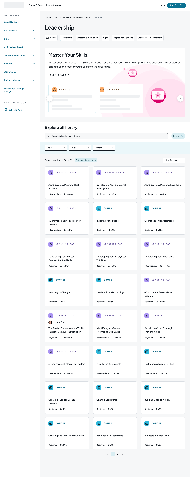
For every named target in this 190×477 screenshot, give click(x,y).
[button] (36, 5)
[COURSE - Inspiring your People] (115, 218)
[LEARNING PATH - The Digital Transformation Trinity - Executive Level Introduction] (67, 326)
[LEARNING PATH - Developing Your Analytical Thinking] (115, 254)
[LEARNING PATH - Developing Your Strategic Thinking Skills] (163, 326)
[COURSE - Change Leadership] (115, 397)
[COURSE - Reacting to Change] (67, 290)
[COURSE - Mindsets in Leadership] (163, 433)
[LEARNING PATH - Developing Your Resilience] (163, 254)
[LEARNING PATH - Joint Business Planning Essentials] (163, 182)
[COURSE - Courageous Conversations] (163, 218)
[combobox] (56, 148)
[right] (180, 98)
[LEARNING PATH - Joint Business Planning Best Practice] (67, 182)
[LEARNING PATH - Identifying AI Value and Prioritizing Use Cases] (115, 326)
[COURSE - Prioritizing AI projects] (115, 362)
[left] (49, 98)
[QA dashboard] (14, 5)
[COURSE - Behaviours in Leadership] (115, 433)
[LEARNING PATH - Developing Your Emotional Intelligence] (115, 182)
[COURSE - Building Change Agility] (163, 397)
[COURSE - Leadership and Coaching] (115, 290)
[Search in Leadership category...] (109, 136)
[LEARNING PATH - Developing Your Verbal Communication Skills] (67, 254)
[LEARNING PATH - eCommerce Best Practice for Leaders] (67, 218)
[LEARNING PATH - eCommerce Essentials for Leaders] (163, 290)
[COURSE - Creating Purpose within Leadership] (67, 397)
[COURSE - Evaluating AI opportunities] (163, 362)
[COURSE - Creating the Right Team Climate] (67, 433)
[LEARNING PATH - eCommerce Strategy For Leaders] (67, 362)
